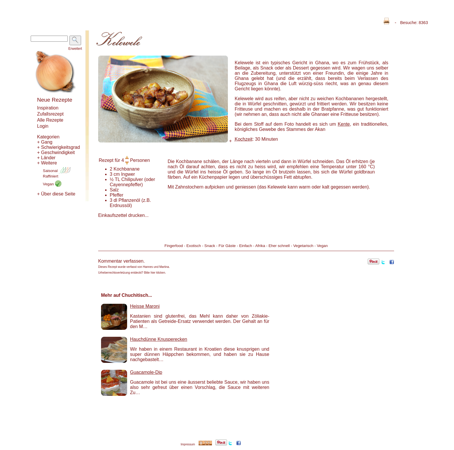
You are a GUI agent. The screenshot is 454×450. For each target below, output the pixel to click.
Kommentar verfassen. (121, 261)
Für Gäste (227, 246)
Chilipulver (132, 179)
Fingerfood (173, 246)
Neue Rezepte (54, 100)
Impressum (188, 444)
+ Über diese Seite (56, 193)
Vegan (52, 184)
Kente (344, 124)
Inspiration (47, 107)
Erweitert (75, 49)
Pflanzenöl (129, 200)
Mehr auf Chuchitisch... (126, 295)
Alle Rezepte (50, 120)
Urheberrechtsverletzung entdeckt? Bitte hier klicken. (132, 272)
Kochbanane (127, 169)
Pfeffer (116, 195)
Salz (114, 189)
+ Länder (46, 157)
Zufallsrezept (50, 113)
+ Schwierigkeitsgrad (58, 147)
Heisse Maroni (145, 306)
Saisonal (56, 171)
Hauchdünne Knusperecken (158, 339)
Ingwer (128, 174)
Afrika (260, 246)
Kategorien (48, 136)
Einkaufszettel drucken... (123, 215)
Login (42, 126)
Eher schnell (279, 246)
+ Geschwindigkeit (56, 152)
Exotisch (193, 246)
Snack (209, 246)
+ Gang (44, 142)
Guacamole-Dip (146, 372)
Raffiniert (50, 176)
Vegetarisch (303, 246)
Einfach (245, 246)
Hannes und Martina (156, 266)
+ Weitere (47, 162)
